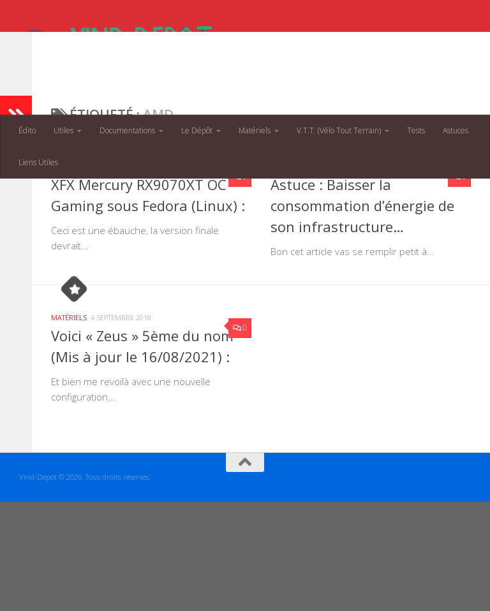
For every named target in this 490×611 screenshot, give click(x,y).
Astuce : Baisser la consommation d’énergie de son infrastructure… (362, 288)
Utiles (63, 130)
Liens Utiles (38, 162)
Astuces (455, 130)
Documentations (127, 130)
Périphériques (119, 249)
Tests (416, 130)
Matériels (255, 130)
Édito (27, 130)
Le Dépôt (196, 130)
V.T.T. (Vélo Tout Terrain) (339, 130)
